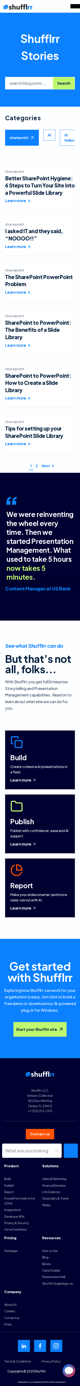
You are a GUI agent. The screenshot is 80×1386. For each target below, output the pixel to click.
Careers (9, 1311)
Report (9, 1192)
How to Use (50, 1251)
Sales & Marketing (54, 1179)
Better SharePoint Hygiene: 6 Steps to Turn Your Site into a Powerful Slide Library (40, 185)
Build (7, 1179)
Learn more (23, 779)
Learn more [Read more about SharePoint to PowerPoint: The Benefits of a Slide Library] (15, 345)
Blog (45, 1257)
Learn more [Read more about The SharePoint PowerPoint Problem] (15, 292)
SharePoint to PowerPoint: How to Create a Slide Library (38, 382)
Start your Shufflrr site (40, 1029)
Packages (11, 1251)
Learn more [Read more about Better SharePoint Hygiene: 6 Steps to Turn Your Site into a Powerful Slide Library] (15, 200)
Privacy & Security (16, 1223)
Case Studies (51, 1270)
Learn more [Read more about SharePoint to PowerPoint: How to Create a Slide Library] (15, 397)
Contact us (12, 1318)
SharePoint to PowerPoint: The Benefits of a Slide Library (38, 329)
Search (63, 83)
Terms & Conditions (17, 1361)
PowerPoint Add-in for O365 (19, 1200)
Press (8, 1324)
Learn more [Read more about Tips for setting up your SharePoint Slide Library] (15, 443)
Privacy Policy (51, 1361)
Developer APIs (14, 1216)
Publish (9, 1185)
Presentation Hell (53, 1277)
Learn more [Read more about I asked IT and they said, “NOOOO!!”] (15, 246)
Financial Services (54, 1185)
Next (46, 466)
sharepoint (19, 137)
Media (46, 1205)
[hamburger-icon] (75, 6)
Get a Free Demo (15, 1229)
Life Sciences (51, 1192)
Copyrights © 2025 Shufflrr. (27, 1371)
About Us (10, 1304)
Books (46, 1264)
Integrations (12, 1210)
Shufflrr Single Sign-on (57, 1283)
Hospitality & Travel (55, 1198)
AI (49, 135)
